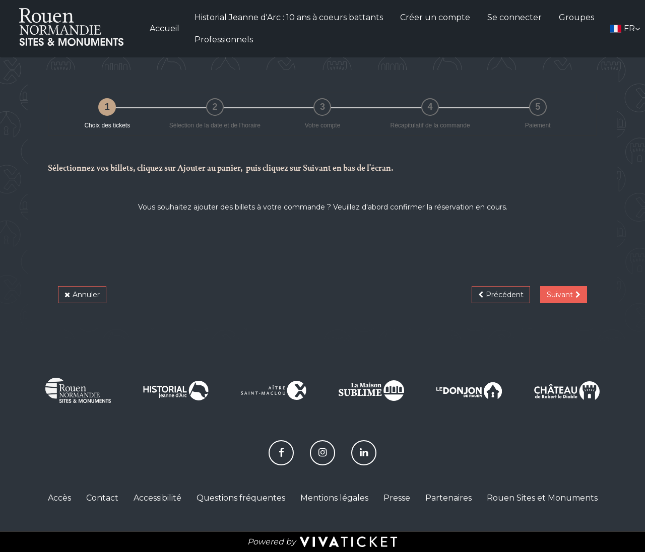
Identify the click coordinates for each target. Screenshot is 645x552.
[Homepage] (71, 27)
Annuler (86, 294)
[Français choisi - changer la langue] (625, 28)
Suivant (560, 294)
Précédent (505, 294)
